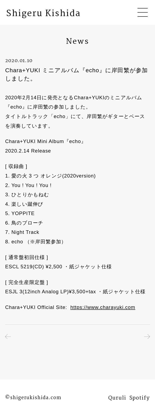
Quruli (117, 399)
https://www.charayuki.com (102, 307)
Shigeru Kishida (43, 14)
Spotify (139, 399)
